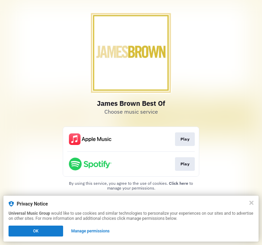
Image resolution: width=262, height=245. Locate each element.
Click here (178, 183)
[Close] (251, 202)
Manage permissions (90, 231)
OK (36, 231)
